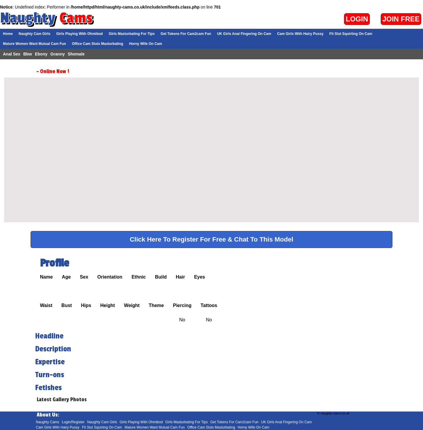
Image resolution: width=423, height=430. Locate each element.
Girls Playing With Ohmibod (79, 34)
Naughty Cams (47, 422)
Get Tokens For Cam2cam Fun (185, 34)
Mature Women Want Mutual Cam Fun (34, 44)
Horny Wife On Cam (145, 44)
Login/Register (73, 422)
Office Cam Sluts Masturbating (97, 44)
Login (357, 19)
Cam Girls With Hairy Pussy (300, 34)
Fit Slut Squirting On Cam (350, 34)
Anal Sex (11, 54)
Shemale (76, 54)
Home (8, 34)
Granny (57, 54)
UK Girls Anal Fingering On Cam (244, 34)
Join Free (401, 19)
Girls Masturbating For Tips (132, 34)
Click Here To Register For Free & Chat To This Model (211, 239)
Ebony (41, 54)
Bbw (27, 54)
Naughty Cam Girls (34, 34)
